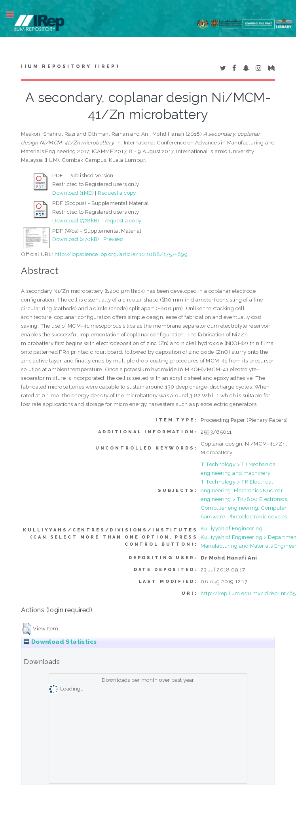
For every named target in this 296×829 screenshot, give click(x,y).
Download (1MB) (73, 193)
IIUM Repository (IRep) (70, 66)
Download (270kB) (75, 239)
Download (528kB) (75, 220)
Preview (113, 239)
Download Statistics (60, 641)
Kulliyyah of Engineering (231, 528)
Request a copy (117, 193)
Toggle (14, 15)
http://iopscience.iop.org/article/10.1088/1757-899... (123, 254)
